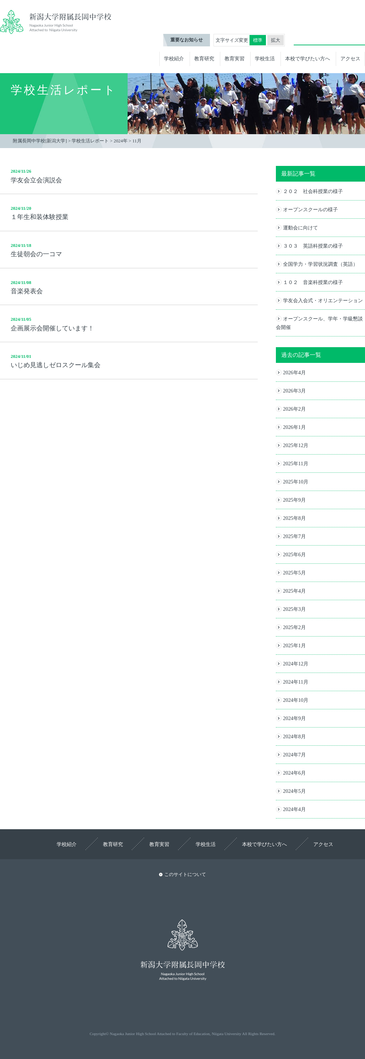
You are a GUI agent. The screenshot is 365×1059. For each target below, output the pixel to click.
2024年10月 (295, 700)
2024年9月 (294, 718)
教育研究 (204, 58)
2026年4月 (294, 372)
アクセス (350, 58)
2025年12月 (295, 445)
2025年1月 (294, 645)
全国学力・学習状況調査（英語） (320, 264)
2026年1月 (294, 427)
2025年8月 (294, 518)
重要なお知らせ (186, 39)
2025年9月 (294, 500)
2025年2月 (294, 627)
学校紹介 (174, 58)
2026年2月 (294, 409)
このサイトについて (185, 874)
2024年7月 (294, 754)
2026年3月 (294, 391)
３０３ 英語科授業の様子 (313, 246)
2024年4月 (294, 809)
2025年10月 (295, 482)
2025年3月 (294, 609)
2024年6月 (294, 773)
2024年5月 (294, 791)
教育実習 (235, 58)
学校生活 (265, 58)
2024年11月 (295, 682)
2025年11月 (295, 463)
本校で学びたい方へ (307, 58)
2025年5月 (294, 573)
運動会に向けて (300, 227)
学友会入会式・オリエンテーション (323, 300)
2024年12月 (295, 664)
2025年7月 (294, 536)
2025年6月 (294, 554)
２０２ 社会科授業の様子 (313, 191)
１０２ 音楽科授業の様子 (313, 282)
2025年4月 (294, 591)
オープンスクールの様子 (310, 209)
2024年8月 (294, 736)
